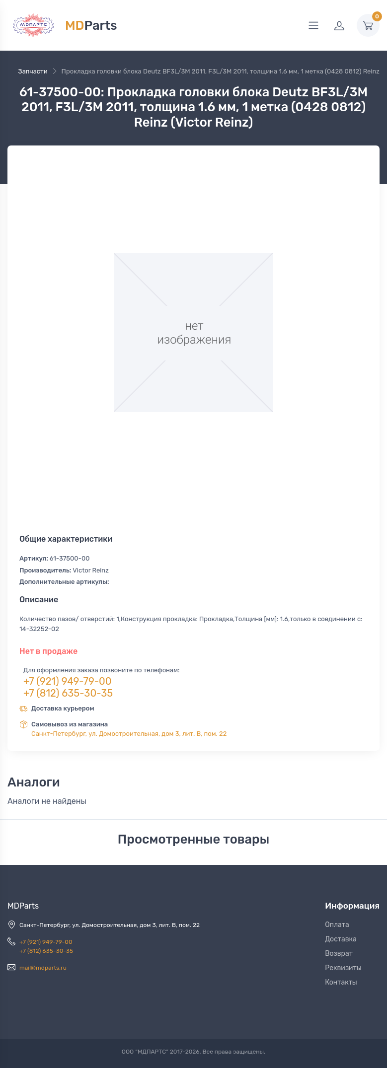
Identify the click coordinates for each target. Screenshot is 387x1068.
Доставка (341, 939)
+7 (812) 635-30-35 (68, 693)
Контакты (341, 982)
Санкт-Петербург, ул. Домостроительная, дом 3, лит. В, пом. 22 (129, 733)
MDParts (23, 906)
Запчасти (33, 71)
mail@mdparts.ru (43, 967)
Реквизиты (343, 968)
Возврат (339, 953)
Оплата (337, 925)
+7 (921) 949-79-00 (67, 681)
